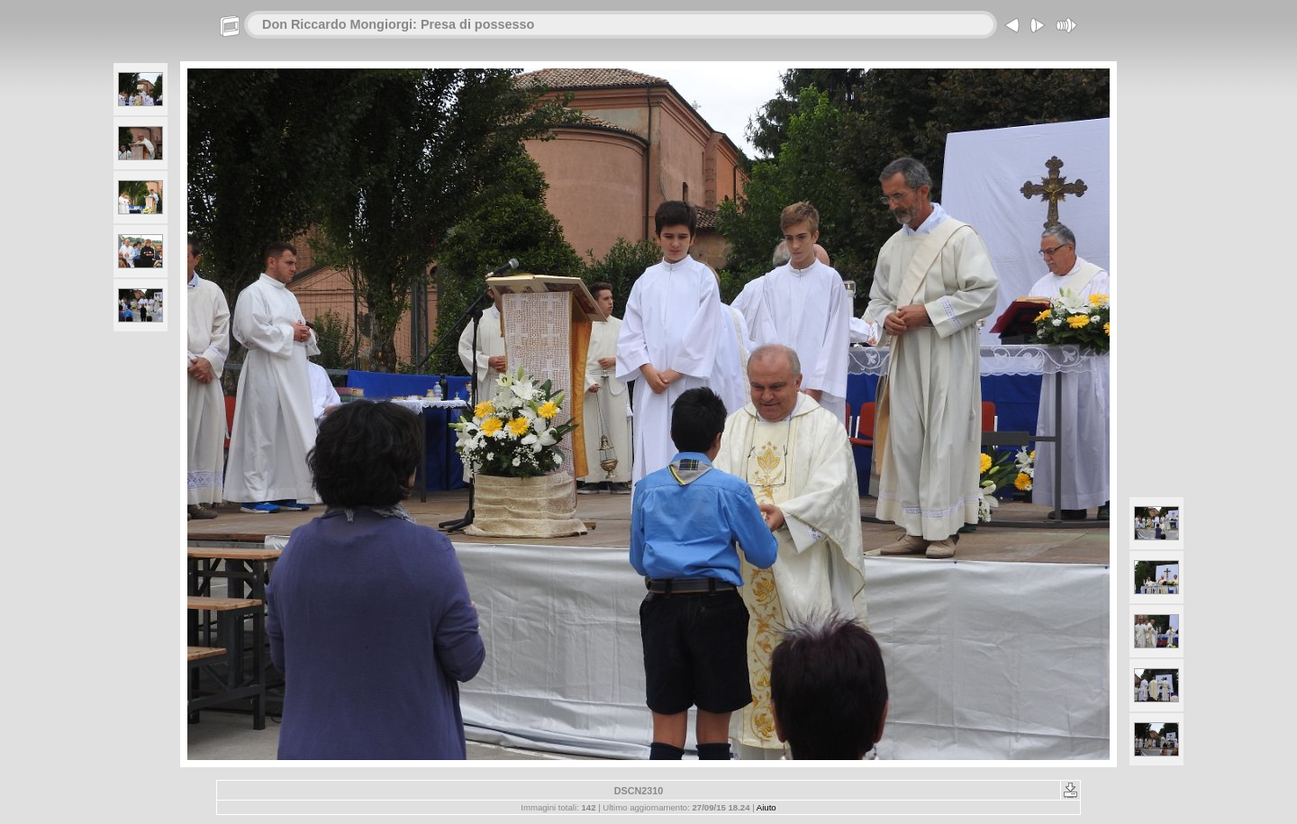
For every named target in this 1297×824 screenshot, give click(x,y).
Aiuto (766, 807)
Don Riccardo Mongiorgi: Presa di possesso (398, 24)
